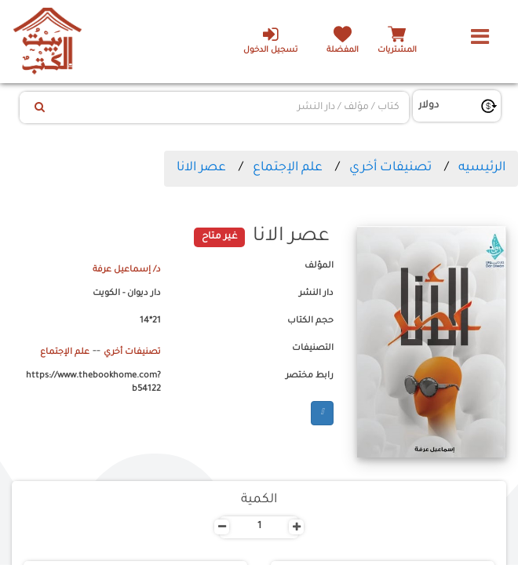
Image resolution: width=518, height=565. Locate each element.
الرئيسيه (481, 168)
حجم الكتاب (310, 321)
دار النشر (316, 293)
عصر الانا (201, 168)
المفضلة (342, 50)
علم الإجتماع (288, 168)
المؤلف (319, 266)
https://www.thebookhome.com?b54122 (93, 383)
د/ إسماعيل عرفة (127, 270)
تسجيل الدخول (270, 40)
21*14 (150, 321)
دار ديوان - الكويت (127, 293)
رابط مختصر (310, 376)
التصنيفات (313, 348)
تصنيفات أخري (390, 168)
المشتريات (397, 50)
